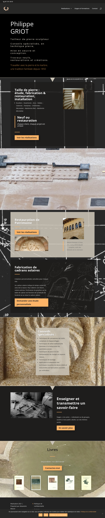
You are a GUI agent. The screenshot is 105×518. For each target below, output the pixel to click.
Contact (95, 8)
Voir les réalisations (27, 137)
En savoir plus (66, 427)
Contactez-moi (52, 468)
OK (41, 515)
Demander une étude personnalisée (28, 302)
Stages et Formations (82, 8)
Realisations (65, 8)
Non (46, 515)
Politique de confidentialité (88, 511)
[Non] (102, 514)
